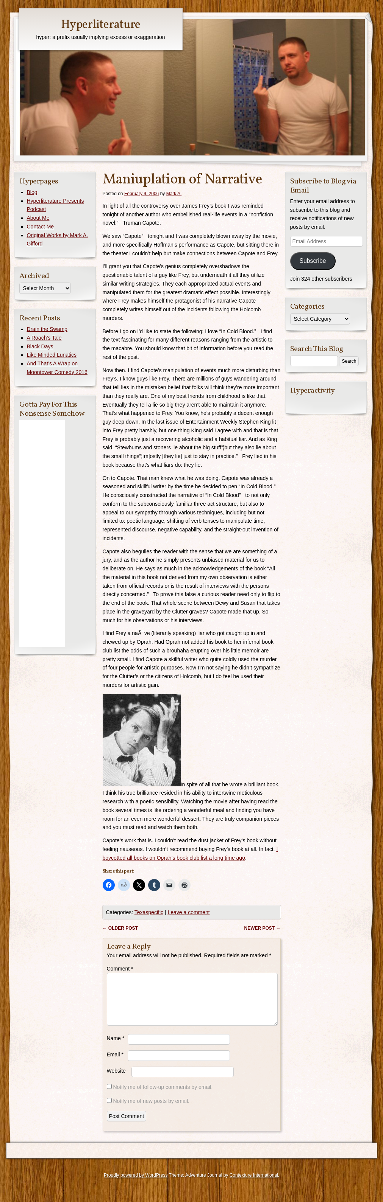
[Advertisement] (42, 533)
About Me (38, 218)
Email (115, 1064)
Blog (32, 192)
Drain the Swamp (47, 329)
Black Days (40, 346)
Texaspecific (148, 912)
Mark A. (174, 193)
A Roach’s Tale (44, 338)
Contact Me (40, 227)
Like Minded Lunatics (52, 355)
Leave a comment (188, 912)
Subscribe (312, 261)
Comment (120, 969)
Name (116, 1047)
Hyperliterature (100, 25)
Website (116, 1080)
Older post (120, 928)
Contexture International (254, 1184)
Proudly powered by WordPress (136, 1184)
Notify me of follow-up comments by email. (163, 1096)
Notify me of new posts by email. (151, 1110)
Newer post (262, 928)
